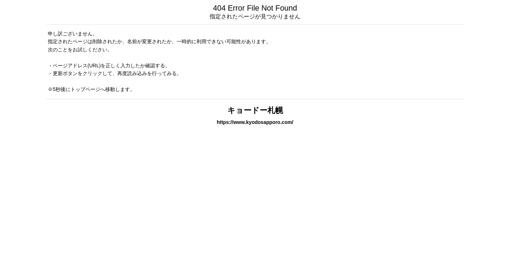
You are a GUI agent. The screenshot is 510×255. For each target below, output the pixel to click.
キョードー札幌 (255, 110)
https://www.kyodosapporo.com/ (255, 122)
